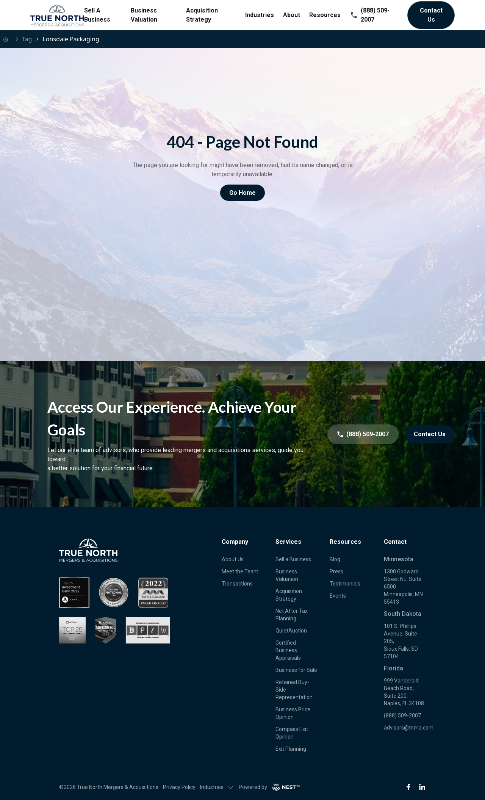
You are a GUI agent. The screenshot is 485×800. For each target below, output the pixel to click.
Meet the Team (240, 571)
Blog (335, 559)
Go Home (242, 192)
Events (338, 596)
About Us (233, 559)
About (291, 15)
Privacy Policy (179, 787)
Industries (259, 15)
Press (336, 571)
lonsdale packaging (70, 39)
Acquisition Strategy (202, 15)
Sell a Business (293, 559)
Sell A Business (97, 15)
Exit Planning (290, 749)
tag (27, 39)
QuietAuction (291, 631)
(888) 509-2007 (370, 15)
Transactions (237, 584)
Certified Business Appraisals (288, 650)
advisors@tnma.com (408, 728)
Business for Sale (296, 670)
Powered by (269, 787)
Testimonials (345, 584)
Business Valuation (144, 15)
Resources (325, 15)
